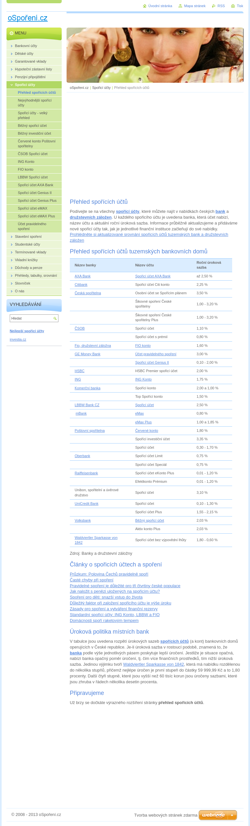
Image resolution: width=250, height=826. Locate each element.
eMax (139, 413)
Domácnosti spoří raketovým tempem (104, 620)
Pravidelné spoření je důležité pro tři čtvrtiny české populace (125, 585)
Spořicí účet (144, 405)
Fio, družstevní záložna (93, 345)
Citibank (81, 284)
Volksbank (83, 520)
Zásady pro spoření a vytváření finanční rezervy (113, 608)
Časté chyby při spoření (91, 579)
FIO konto (143, 345)
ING (78, 379)
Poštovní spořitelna (90, 430)
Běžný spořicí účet (149, 520)
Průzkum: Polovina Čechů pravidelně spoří (109, 574)
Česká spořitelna (88, 293)
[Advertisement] (155, 144)
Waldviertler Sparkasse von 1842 (153, 664)
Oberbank (82, 456)
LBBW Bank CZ (87, 405)
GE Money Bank (87, 354)
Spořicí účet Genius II (152, 362)
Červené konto (146, 430)
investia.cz (18, 339)
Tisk (240, 6)
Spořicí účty (101, 88)
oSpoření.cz (79, 88)
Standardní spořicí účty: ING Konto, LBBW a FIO (115, 614)
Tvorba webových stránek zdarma (165, 815)
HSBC (79, 371)
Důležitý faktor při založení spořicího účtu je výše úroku (120, 603)
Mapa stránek (195, 6)
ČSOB (80, 328)
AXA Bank (83, 276)
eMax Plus (143, 422)
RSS (221, 6)
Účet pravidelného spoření (155, 354)
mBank (81, 413)
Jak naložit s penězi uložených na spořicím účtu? (115, 591)
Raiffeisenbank (86, 473)
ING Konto (143, 379)
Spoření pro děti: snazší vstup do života (106, 597)
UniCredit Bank (86, 503)
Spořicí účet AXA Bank (152, 276)
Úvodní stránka (160, 6)
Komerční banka (87, 388)
